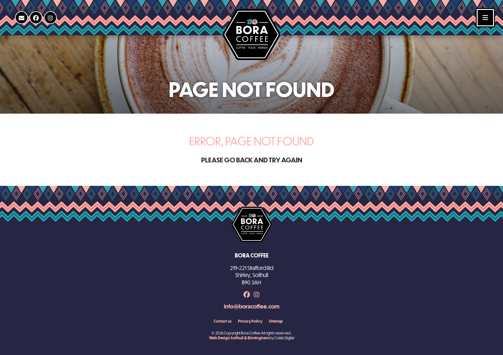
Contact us (223, 321)
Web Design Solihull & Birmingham (239, 337)
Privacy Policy (250, 321)
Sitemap (276, 321)
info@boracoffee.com (251, 306)
